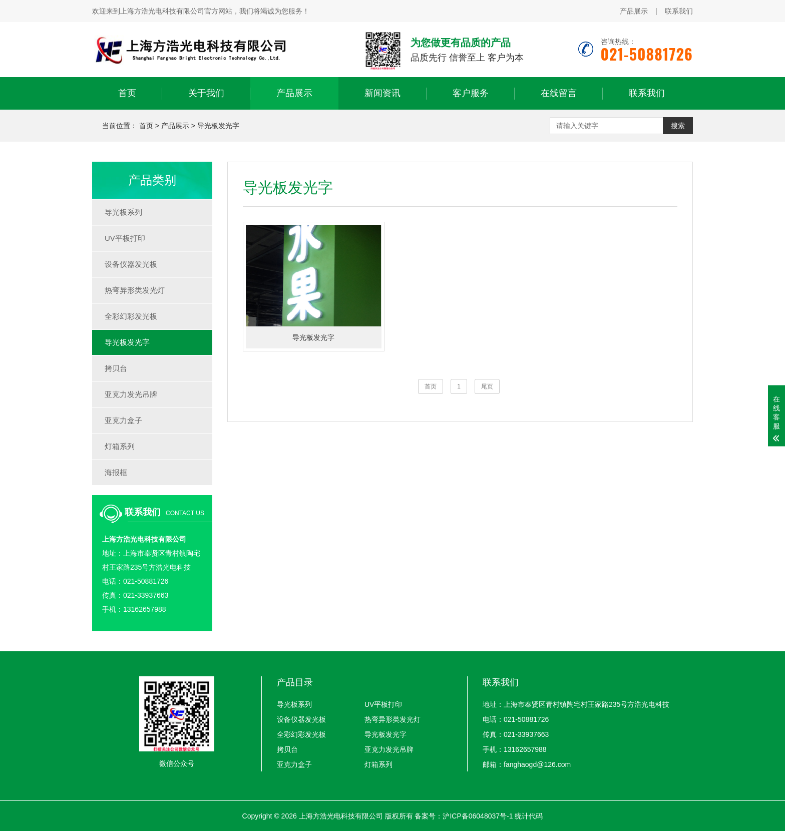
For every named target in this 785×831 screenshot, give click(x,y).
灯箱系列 (120, 446)
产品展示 (634, 11)
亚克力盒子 (123, 420)
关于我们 (206, 93)
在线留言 (559, 93)
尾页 (487, 386)
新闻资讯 (382, 93)
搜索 (678, 126)
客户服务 (471, 93)
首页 (127, 93)
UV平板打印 (125, 238)
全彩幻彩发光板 (131, 316)
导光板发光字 (218, 126)
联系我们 (679, 11)
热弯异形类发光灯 (135, 290)
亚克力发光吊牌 (131, 394)
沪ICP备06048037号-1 (478, 816)
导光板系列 (123, 212)
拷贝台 (116, 368)
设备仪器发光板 (131, 264)
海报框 (116, 472)
